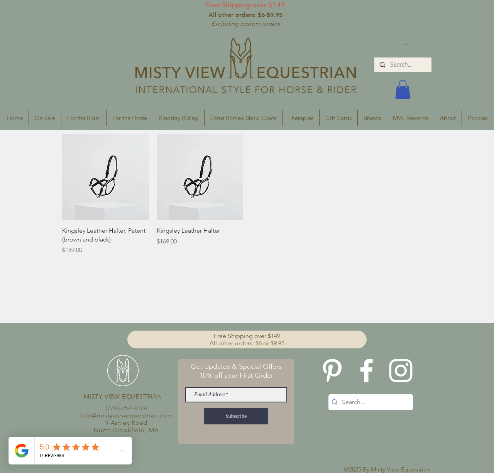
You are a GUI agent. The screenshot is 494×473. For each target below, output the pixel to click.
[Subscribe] (236, 416)
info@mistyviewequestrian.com (126, 415)
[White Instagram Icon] (400, 370)
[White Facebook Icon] (366, 370)
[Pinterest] (332, 370)
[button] (406, 44)
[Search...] (402, 64)
